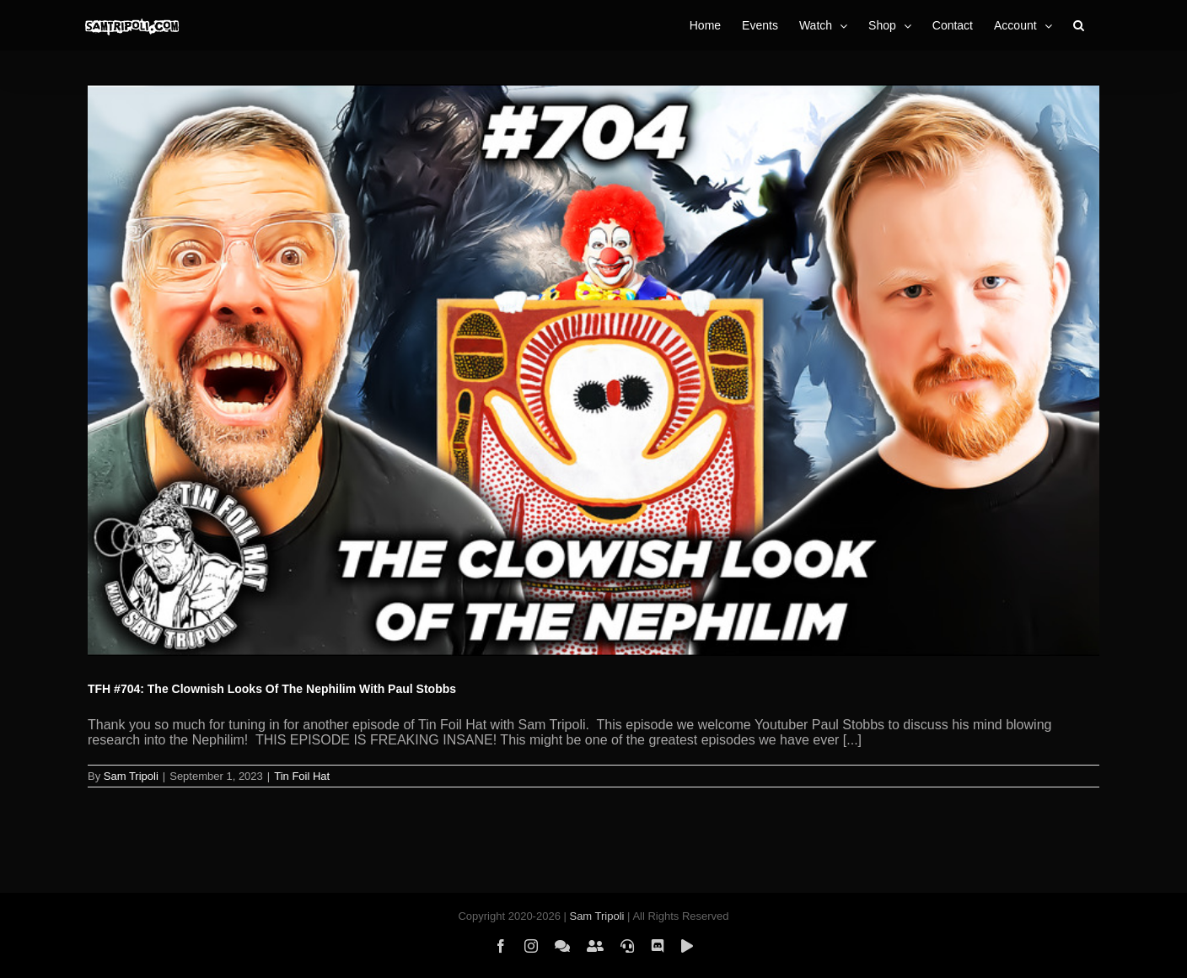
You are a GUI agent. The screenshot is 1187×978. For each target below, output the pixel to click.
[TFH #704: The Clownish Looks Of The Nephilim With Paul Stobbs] (593, 370)
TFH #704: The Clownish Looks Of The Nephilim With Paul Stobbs (272, 689)
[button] (1078, 25)
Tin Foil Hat (302, 776)
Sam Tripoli (131, 776)
